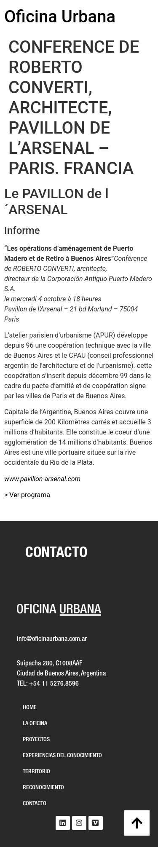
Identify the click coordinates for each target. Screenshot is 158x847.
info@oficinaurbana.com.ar (52, 639)
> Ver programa (27, 495)
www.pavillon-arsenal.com (42, 479)
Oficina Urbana (59, 17)
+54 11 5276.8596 (54, 684)
